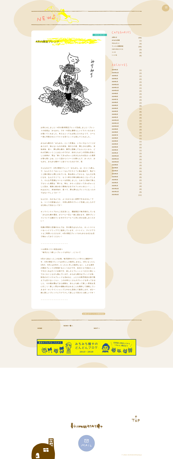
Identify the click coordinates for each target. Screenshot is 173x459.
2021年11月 (116, 198)
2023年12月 (116, 127)
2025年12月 (116, 79)
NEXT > (97, 328)
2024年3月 (116, 118)
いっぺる (115, 61)
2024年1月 (116, 124)
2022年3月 (116, 186)
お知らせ (115, 38)
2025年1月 (116, 88)
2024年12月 (116, 91)
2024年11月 (116, 94)
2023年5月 (116, 147)
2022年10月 (116, 168)
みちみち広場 (117, 44)
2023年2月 (116, 156)
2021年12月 (116, 195)
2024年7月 (116, 106)
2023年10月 (116, 133)
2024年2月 (116, 121)
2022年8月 (116, 174)
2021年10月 (116, 201)
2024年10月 (116, 97)
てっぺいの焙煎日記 (120, 50)
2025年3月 (116, 82)
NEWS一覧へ (68, 328)
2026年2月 (116, 76)
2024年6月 (116, 109)
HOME (40, 328)
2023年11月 (116, 130)
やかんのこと (117, 47)
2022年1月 (116, 192)
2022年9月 (116, 171)
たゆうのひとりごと (120, 55)
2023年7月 (116, 141)
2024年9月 (116, 100)
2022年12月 (116, 162)
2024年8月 (116, 103)
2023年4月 (116, 150)
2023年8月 (116, 138)
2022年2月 (116, 189)
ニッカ (114, 58)
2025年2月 (116, 85)
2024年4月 (116, 115)
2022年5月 (116, 180)
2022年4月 (116, 183)
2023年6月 (116, 144)
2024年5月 (116, 112)
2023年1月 (116, 159)
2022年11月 (116, 165)
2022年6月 (116, 177)
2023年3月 (116, 153)
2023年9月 (116, 136)
